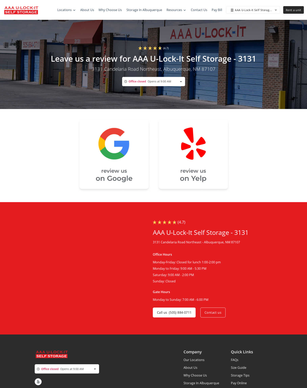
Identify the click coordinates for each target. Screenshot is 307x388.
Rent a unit (293, 10)
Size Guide (238, 367)
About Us (190, 367)
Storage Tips (240, 375)
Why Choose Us (195, 375)
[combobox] (153, 81)
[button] (38, 381)
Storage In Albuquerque (201, 383)
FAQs (234, 360)
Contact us (213, 312)
